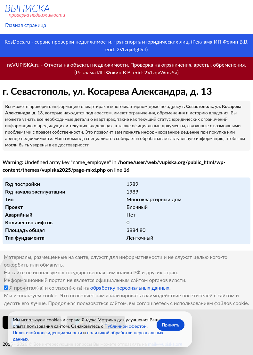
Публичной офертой (125, 326)
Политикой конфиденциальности (47, 332)
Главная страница (25, 25)
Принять (170, 324)
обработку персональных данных (129, 288)
